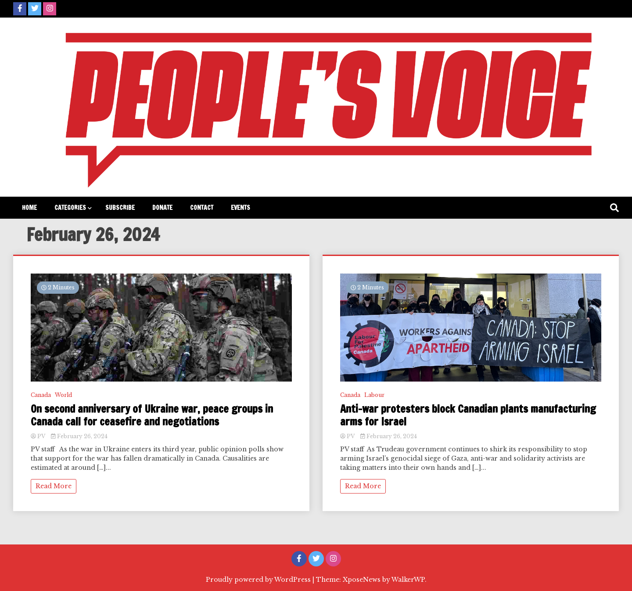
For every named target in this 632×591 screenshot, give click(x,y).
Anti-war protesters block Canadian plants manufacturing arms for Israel (468, 415)
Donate (162, 207)
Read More (54, 486)
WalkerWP (408, 580)
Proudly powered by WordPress (259, 580)
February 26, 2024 (79, 436)
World (63, 395)
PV (39, 436)
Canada (41, 395)
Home (29, 207)
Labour (374, 395)
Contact (201, 207)
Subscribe (120, 207)
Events (240, 207)
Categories (70, 207)
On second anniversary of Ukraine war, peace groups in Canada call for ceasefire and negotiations (152, 415)
